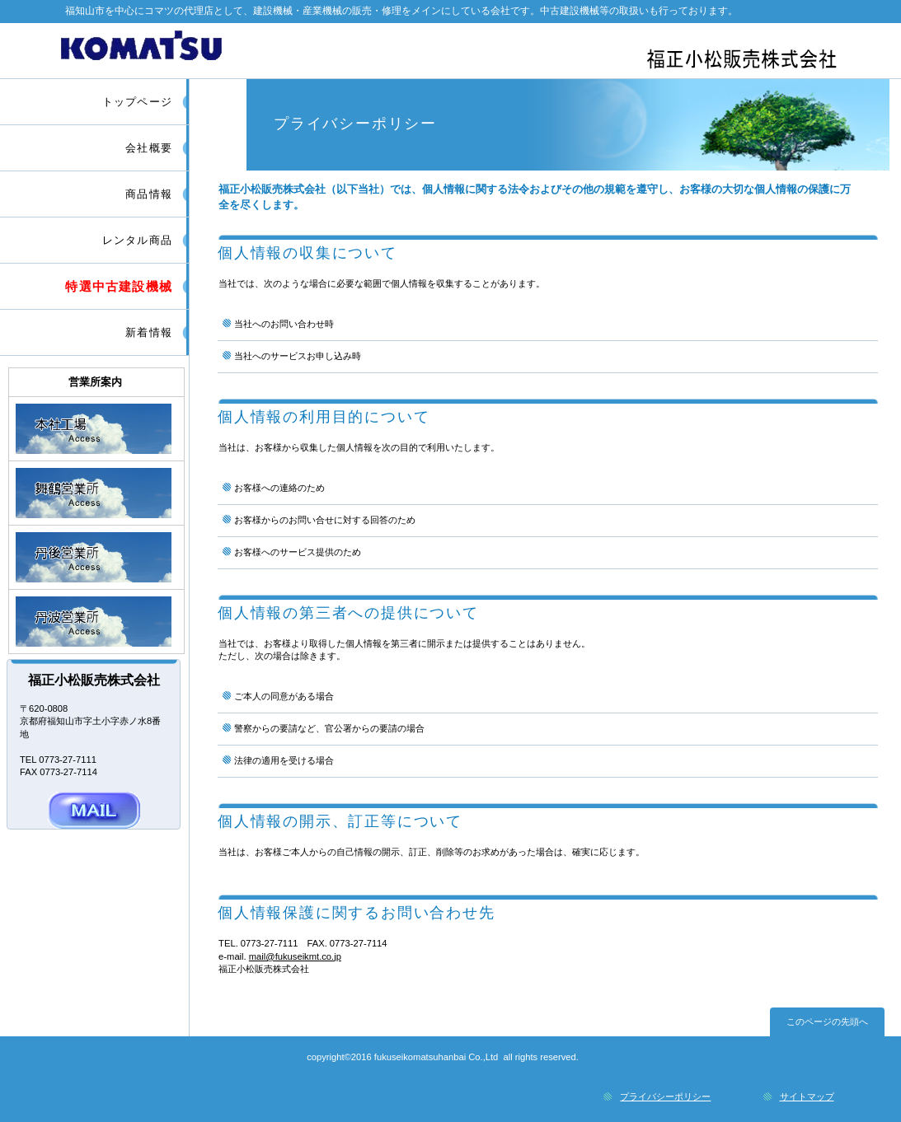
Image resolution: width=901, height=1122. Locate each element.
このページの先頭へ (827, 1021)
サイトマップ (807, 1096)
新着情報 (148, 332)
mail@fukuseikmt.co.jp (295, 956)
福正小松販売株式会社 (452, 50)
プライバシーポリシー (665, 1096)
